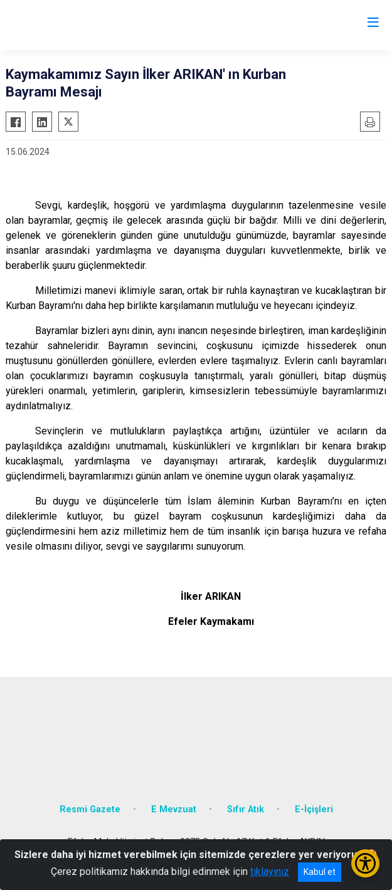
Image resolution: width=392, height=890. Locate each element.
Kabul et (320, 872)
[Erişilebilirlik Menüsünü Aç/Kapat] (365, 863)
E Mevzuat (173, 809)
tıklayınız (269, 871)
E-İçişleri (314, 809)
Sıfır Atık (245, 809)
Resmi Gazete (90, 809)
